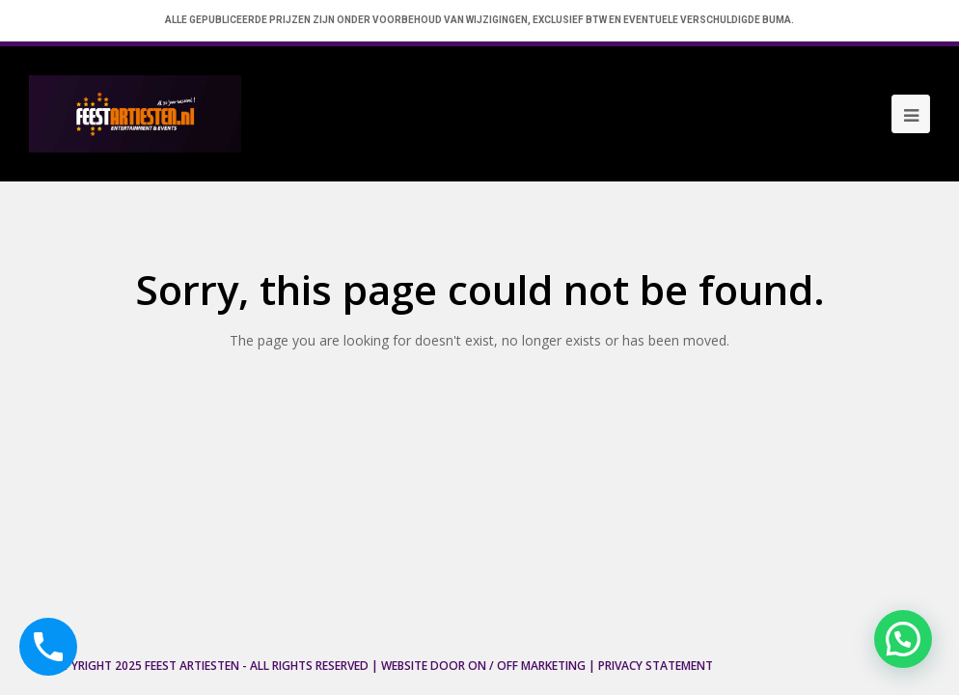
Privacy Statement (655, 665)
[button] (903, 639)
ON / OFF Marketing (527, 665)
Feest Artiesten (192, 665)
